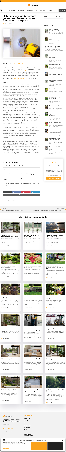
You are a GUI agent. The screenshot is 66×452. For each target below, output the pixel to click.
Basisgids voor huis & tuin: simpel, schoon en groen (32, 267)
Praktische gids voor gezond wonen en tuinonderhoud (8, 328)
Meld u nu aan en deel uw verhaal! (54, 166)
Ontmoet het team (40, 10)
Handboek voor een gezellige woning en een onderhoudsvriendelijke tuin (31, 390)
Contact (51, 10)
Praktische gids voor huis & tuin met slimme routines (9, 390)
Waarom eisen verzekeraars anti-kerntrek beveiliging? (21, 174)
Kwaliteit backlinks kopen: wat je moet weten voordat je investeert (28, 436)
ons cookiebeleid (6, 448)
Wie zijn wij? (30, 10)
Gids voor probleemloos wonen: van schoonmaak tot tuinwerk (9, 359)
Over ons (26, 420)
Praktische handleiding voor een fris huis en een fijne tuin (54, 236)
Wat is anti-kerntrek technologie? (21, 166)
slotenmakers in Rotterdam (24, 70)
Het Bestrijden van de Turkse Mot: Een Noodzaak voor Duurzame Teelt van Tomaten (55, 390)
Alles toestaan (39, 446)
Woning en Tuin (8, 23)
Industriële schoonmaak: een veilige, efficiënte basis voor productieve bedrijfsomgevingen (32, 329)
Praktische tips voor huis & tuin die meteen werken (9, 267)
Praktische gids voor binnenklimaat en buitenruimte (9, 236)
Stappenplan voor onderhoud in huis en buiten (32, 359)
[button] (62, 440)
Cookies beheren (55, 446)
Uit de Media (21, 10)
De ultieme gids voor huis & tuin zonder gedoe (32, 297)
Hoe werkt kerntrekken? (21, 170)
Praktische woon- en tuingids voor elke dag (31, 236)
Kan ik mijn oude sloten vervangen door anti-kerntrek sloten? (21, 178)
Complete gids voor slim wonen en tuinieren (9, 297)
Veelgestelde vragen (18, 63)
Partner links (12, 10)
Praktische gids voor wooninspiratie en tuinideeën (54, 359)
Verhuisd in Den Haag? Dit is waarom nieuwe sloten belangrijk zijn (55, 56)
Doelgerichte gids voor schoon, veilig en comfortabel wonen (54, 328)
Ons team (26, 422)
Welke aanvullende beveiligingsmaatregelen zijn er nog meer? (21, 184)
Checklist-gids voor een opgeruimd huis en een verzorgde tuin (54, 114)
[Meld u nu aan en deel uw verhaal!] (54, 162)
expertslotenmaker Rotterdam (20, 78)
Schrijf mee (26, 429)
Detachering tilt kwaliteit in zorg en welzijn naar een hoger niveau (56, 148)
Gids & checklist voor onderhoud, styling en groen (54, 297)
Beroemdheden (27, 425)
